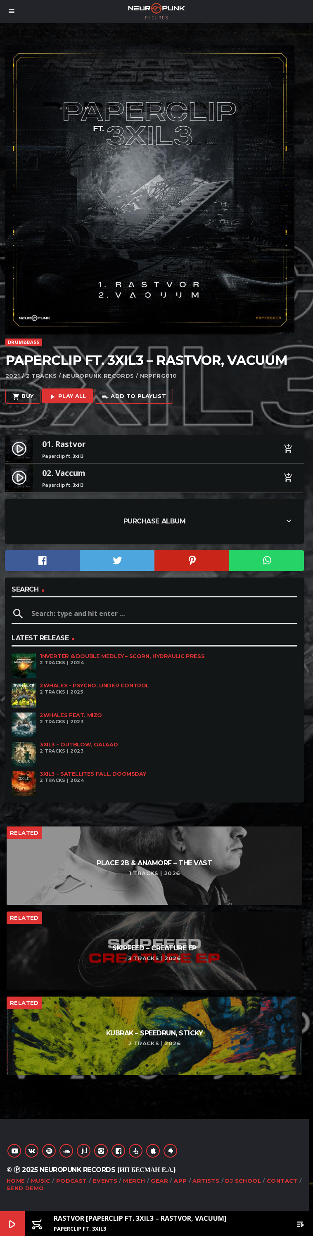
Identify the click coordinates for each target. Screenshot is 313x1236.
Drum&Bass (23, 342)
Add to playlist (134, 396)
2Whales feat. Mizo (71, 715)
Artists (205, 1180)
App (180, 1180)
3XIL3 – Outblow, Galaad (79, 744)
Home (16, 1180)
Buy (23, 396)
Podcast (71, 1180)
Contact (282, 1180)
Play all (67, 396)
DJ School (243, 1180)
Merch (134, 1180)
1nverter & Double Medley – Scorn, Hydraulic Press (122, 656)
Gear (159, 1180)
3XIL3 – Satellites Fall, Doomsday (93, 774)
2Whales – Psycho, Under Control (94, 685)
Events (105, 1180)
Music (40, 1180)
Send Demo (25, 1188)
